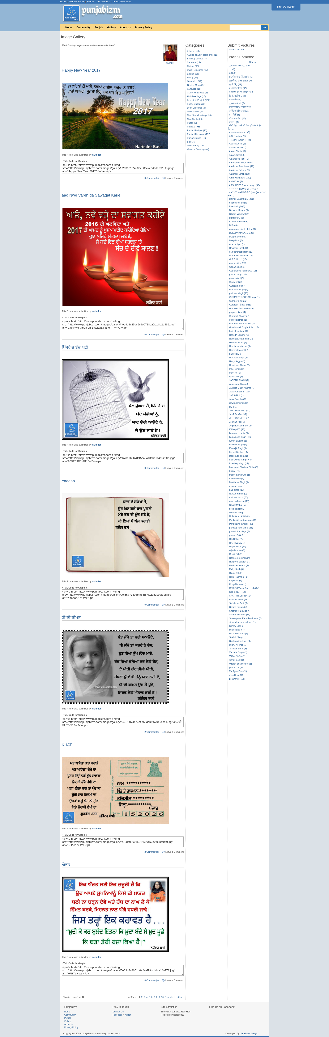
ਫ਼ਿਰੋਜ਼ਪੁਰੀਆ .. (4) (237, 95)
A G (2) (232, 73)
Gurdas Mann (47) (196, 85)
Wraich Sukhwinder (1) (240, 663)
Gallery (111, 27)
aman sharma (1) (237, 147)
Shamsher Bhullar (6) (239, 611)
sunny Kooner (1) (237, 645)
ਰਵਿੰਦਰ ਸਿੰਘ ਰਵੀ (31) (239, 111)
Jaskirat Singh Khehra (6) (241, 388)
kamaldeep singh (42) (240, 437)
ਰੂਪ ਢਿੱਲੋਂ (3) (234, 114)
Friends (91, 1)
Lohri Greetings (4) (196, 107)
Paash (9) (192, 123)
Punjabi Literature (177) (198, 134)
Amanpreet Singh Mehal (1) (242, 162)
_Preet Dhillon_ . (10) (239, 65)
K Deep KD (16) (237, 429)
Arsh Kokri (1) (236, 181)
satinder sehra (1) (238, 599)
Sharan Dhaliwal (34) (239, 614)
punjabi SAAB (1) (237, 535)
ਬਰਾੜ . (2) (234, 122)
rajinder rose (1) (237, 550)
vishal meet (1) (236, 660)
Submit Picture (236, 49)
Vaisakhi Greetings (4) (198, 149)
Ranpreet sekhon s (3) (240, 561)
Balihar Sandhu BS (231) (241, 199)
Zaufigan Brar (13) (238, 671)
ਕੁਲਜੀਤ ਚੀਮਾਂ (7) (237, 103)
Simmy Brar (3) (236, 626)
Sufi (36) (191, 141)
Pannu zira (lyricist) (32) (241, 524)
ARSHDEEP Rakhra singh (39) (244, 185)
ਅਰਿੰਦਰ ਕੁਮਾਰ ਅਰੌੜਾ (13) (241, 92)
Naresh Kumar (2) (238, 493)
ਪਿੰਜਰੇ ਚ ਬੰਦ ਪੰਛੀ (75, 347)
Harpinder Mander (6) (240, 346)
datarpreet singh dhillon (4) (242, 229)
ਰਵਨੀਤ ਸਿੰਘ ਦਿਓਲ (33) (240, 107)
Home (63, 1)
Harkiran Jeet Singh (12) (241, 338)
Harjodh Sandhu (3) (239, 335)
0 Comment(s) (152, 178)
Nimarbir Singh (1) (238, 512)
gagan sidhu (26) (237, 263)
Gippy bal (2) (235, 282)
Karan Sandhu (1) (238, 440)
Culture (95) (193, 66)
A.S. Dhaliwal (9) (237, 136)
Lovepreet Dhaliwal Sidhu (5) (243, 467)
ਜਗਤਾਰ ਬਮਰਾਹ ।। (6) (239, 132)
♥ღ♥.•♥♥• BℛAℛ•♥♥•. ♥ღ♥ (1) (244, 189)
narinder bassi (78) (238, 497)
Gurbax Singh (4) (237, 285)
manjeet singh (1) (237, 486)
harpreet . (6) (235, 354)
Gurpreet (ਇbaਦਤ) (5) (240, 304)
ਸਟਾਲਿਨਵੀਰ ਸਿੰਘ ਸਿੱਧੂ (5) (240, 77)
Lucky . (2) (234, 471)
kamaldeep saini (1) (239, 433)
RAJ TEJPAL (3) (237, 542)
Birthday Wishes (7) (197, 58)
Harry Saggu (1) (237, 361)
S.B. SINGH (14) (237, 592)
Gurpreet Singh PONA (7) (242, 323)
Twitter (127, 1014)
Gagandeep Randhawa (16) (243, 270)
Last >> (178, 997)
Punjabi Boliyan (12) (197, 130)
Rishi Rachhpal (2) (238, 577)
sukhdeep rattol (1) (238, 633)
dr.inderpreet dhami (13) (241, 251)
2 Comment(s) (152, 732)
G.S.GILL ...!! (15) (238, 259)
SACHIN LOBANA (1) (240, 595)
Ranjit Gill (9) (235, 554)
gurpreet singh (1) (238, 320)
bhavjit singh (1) (237, 206)
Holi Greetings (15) (196, 96)
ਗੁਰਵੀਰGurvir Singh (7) (240, 80)
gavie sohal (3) (236, 278)
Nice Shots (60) (194, 119)
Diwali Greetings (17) (197, 70)
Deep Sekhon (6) (237, 236)
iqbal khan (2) (236, 376)
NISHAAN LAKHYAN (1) (241, 516)
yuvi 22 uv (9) (236, 667)
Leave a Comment (174, 178)
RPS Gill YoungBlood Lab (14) (244, 588)
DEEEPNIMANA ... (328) (241, 233)
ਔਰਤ (66, 865)
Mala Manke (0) (195, 111)
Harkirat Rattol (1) (238, 342)
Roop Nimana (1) (237, 584)
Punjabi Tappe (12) (196, 138)
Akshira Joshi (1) (237, 143)
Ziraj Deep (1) (236, 675)
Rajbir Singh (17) (237, 546)
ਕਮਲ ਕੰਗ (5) (235, 99)
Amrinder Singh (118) (239, 174)
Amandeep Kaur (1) (239, 158)
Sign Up (281, 6)
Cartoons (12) (194, 62)
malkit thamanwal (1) (239, 474)
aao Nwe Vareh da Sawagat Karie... (93, 195)
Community (83, 27)
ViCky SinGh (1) (237, 656)
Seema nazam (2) (238, 607)
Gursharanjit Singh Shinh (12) (243, 327)
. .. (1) (232, 69)
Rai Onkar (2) (236, 539)
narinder (170, 63)
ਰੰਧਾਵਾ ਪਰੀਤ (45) (237, 118)
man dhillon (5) (236, 478)
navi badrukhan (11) (239, 501)
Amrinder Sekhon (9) (239, 170)
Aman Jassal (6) (237, 155)
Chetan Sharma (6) (238, 221)
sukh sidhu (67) (236, 629)
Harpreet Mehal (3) (238, 350)
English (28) (193, 73)
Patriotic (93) (193, 126)
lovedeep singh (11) (239, 463)
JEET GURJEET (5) (239, 418)
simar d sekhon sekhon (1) (242, 622)
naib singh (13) (236, 490)
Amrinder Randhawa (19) (241, 166)
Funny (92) (192, 77)
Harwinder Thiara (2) (239, 365)
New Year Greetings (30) (199, 115)
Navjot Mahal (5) (237, 505)
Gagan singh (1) (237, 267)
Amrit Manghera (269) (240, 177)
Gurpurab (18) (194, 89)
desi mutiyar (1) (236, 244)
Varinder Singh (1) (238, 652)
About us (125, 27)
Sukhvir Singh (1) (237, 637)
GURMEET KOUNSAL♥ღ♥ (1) (244, 297)
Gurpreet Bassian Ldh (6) (241, 308)
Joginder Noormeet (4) (240, 425)
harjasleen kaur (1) (238, 331)
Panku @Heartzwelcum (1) (242, 520)
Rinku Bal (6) (235, 573)
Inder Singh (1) (236, 369)
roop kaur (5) (235, 580)
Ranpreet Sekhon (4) (239, 558)
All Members (103, 1)
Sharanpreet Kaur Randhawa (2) (245, 618)
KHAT (67, 745)
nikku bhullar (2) (237, 508)
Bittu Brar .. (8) (236, 217)
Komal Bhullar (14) (238, 452)
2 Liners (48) (193, 51)
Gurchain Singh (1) (238, 289)
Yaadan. (69, 481)
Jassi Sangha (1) (237, 399)
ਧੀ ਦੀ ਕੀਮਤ (71, 617)
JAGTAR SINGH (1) (239, 380)
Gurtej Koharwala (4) (197, 92)
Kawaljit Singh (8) (238, 448)
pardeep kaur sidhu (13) (241, 527)
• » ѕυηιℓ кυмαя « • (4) (240, 140)
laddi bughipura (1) (238, 456)
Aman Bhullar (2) (237, 151)
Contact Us (118, 1011)
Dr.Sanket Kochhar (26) (240, 255)
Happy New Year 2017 (81, 70)
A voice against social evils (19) (202, 55)
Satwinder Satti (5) (238, 603)
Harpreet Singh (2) (238, 357)
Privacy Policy (143, 27)
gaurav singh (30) (238, 274)
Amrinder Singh (249, 1033)
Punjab (99, 27)
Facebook (118, 1014)
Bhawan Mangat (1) (239, 210)
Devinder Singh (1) (238, 248)
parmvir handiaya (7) (239, 531)
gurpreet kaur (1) (237, 312)
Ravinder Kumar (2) (239, 565)
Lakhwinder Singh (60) (240, 459)
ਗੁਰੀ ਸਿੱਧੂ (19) (235, 84)
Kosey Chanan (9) (196, 104)
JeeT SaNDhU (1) (238, 414)
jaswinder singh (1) (238, 403)
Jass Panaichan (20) (239, 391)
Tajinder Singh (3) (238, 648)
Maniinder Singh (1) (239, 482)
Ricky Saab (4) (236, 569)
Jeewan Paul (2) (237, 422)
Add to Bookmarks (122, 1)
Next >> (169, 997)
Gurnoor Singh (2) (238, 301)
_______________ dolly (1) (242, 61)
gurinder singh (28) (238, 293)
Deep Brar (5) (236, 240)
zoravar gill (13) (236, 679)
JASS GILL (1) (236, 395)
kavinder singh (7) (238, 444)
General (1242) (194, 81)
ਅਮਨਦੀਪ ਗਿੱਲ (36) (238, 88)
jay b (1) (233, 406)
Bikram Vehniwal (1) (239, 214)
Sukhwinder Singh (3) (240, 641)
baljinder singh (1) (238, 202)
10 (162, 997)
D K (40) (233, 225)
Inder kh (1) (235, 372)
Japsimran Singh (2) (239, 384)
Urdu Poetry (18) (195, 145)
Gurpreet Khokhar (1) (239, 316)
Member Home (76, 1)
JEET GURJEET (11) (239, 410)
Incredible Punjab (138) (198, 100)
